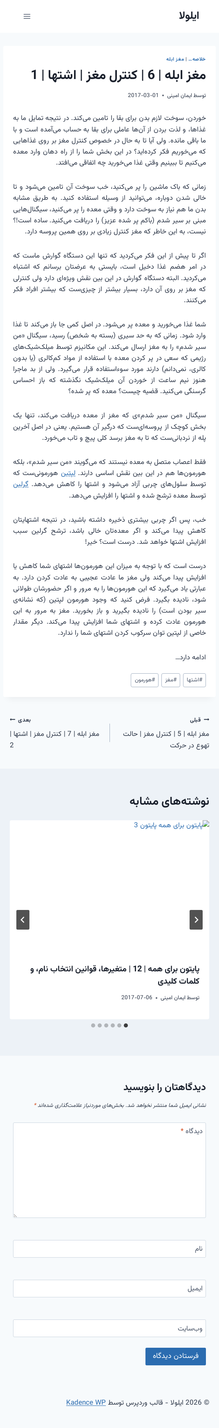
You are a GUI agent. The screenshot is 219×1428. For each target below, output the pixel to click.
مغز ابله (175, 59)
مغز (171, 680)
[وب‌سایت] (109, 1328)
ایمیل (195, 1289)
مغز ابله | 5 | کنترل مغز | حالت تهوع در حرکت (162, 733)
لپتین (68, 473)
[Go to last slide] (196, 920)
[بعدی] (22, 920)
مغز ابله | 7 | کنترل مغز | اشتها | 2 (56, 733)
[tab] (126, 1025)
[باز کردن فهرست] (27, 16)
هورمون (145, 680)
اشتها (194, 680)
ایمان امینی (179, 95)
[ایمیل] (109, 1288)
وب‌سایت (190, 1329)
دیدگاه (192, 1132)
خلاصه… (197, 59)
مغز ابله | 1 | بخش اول (162, 836)
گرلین (21, 484)
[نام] (109, 1249)
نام (199, 1249)
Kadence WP (86, 1403)
